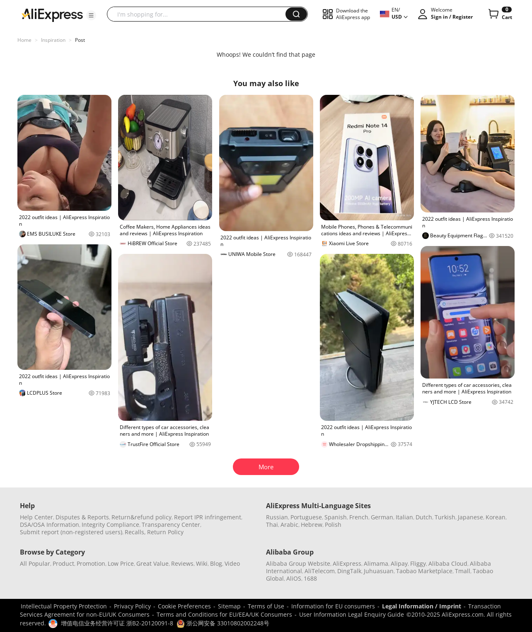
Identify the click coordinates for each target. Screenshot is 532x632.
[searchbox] (199, 14)
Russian (277, 517)
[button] (91, 15)
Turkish (445, 517)
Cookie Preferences (184, 606)
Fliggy (418, 563)
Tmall (462, 571)
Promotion (91, 563)
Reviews (182, 563)
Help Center (36, 517)
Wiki (202, 563)
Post (80, 39)
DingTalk (349, 571)
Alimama (376, 563)
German (382, 517)
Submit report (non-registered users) (71, 532)
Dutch (424, 517)
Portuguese (306, 517)
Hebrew (311, 524)
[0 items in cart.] (499, 14)
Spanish (335, 517)
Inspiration (53, 39)
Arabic (289, 524)
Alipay (399, 563)
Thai (272, 524)
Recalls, (135, 532)
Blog (216, 563)
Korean (495, 517)
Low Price (121, 563)
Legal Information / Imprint (421, 606)
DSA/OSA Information (49, 524)
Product (63, 563)
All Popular (35, 563)
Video (232, 563)
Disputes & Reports (82, 517)
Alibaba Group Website (298, 563)
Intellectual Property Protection (64, 606)
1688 (310, 578)
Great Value (152, 563)
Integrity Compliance (110, 524)
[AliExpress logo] (52, 14)
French (358, 517)
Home (24, 39)
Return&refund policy (141, 517)
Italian (404, 517)
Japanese (470, 517)
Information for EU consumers (333, 606)
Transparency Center (171, 524)
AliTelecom (320, 571)
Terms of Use (266, 606)
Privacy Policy (132, 606)
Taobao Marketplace (424, 571)
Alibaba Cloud (447, 563)
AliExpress (347, 563)
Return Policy (165, 532)
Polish (333, 524)
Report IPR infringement (207, 517)
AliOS (293, 578)
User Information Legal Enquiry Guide (351, 614)
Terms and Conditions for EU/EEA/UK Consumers (224, 614)
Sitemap (229, 606)
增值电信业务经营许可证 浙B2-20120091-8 (117, 623)
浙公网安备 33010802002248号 (223, 623)
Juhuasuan (379, 571)
